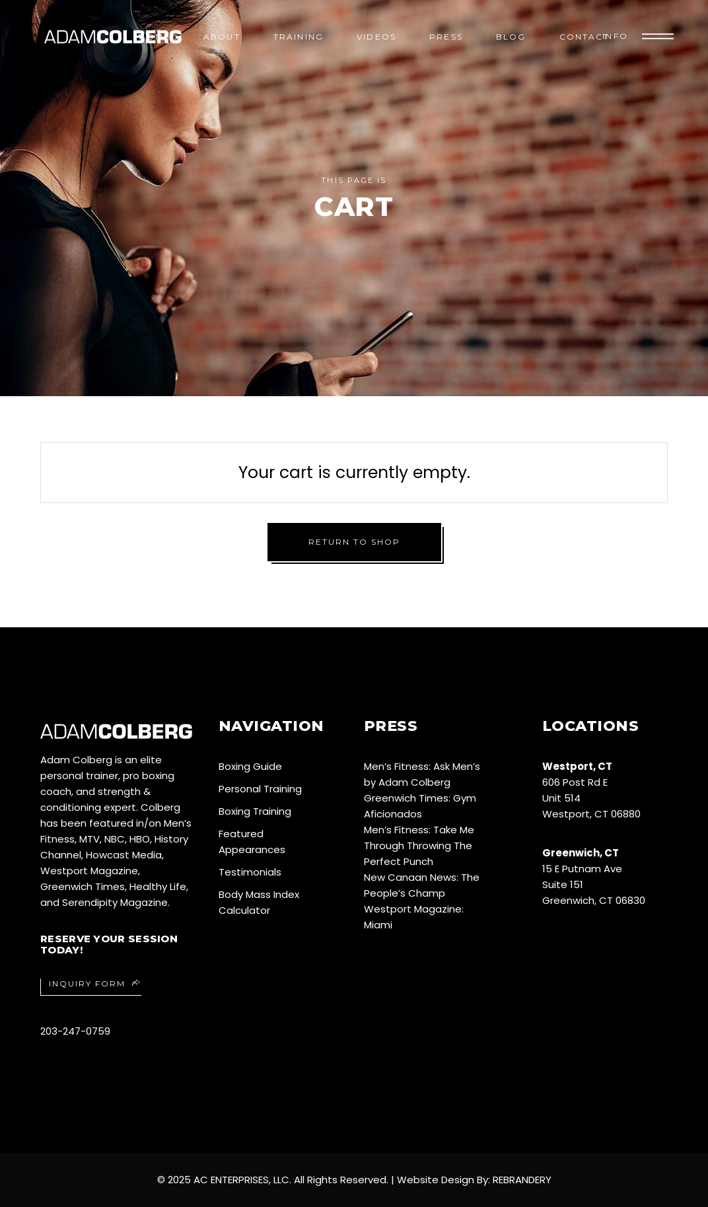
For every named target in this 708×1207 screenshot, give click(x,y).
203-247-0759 (75, 1031)
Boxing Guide (250, 766)
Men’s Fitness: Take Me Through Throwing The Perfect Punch (419, 845)
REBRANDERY (522, 1180)
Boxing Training (255, 811)
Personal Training (260, 789)
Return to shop (354, 542)
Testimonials (250, 872)
